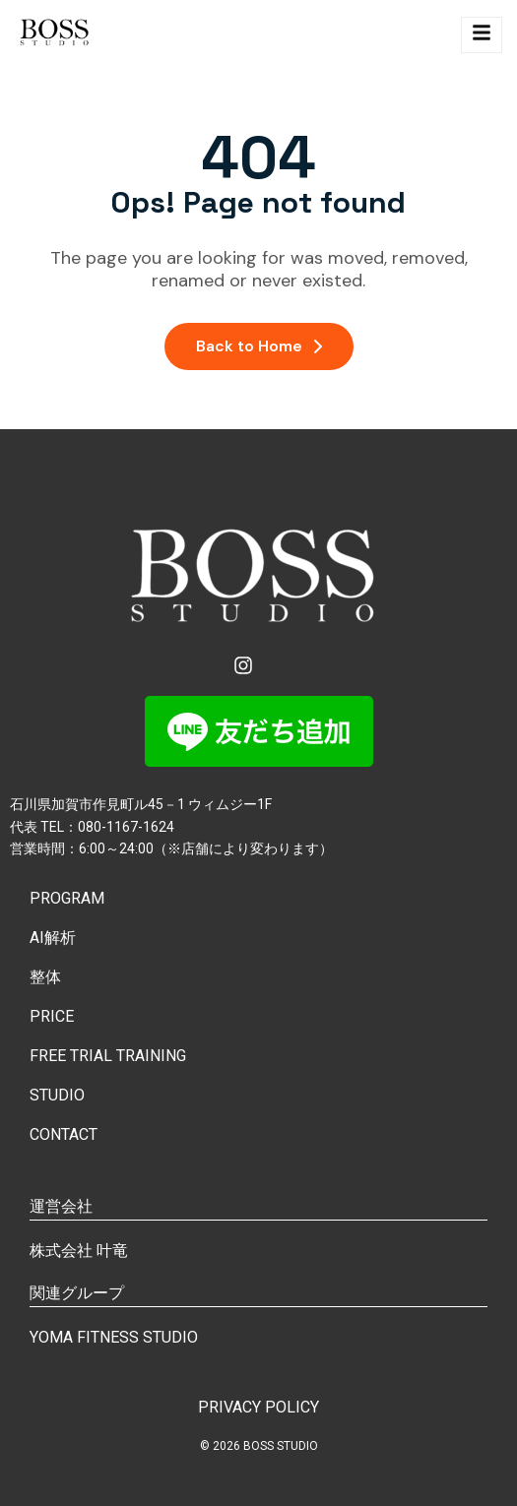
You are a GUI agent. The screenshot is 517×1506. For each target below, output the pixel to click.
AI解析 (53, 937)
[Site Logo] (56, 35)
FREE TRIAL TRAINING (108, 1055)
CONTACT (63, 1134)
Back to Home (259, 346)
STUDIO (57, 1095)
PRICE (52, 1016)
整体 (45, 977)
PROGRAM (67, 898)
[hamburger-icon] (481, 35)
